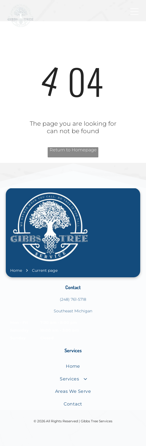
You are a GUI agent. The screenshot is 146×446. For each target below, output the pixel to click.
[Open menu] (134, 11)
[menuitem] (73, 366)
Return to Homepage (73, 149)
